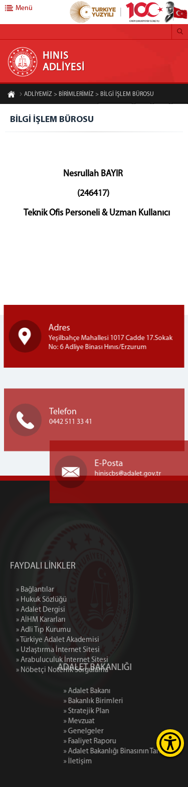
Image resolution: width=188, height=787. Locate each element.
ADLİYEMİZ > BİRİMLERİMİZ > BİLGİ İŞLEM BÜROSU (86, 94)
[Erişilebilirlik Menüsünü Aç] (170, 743)
